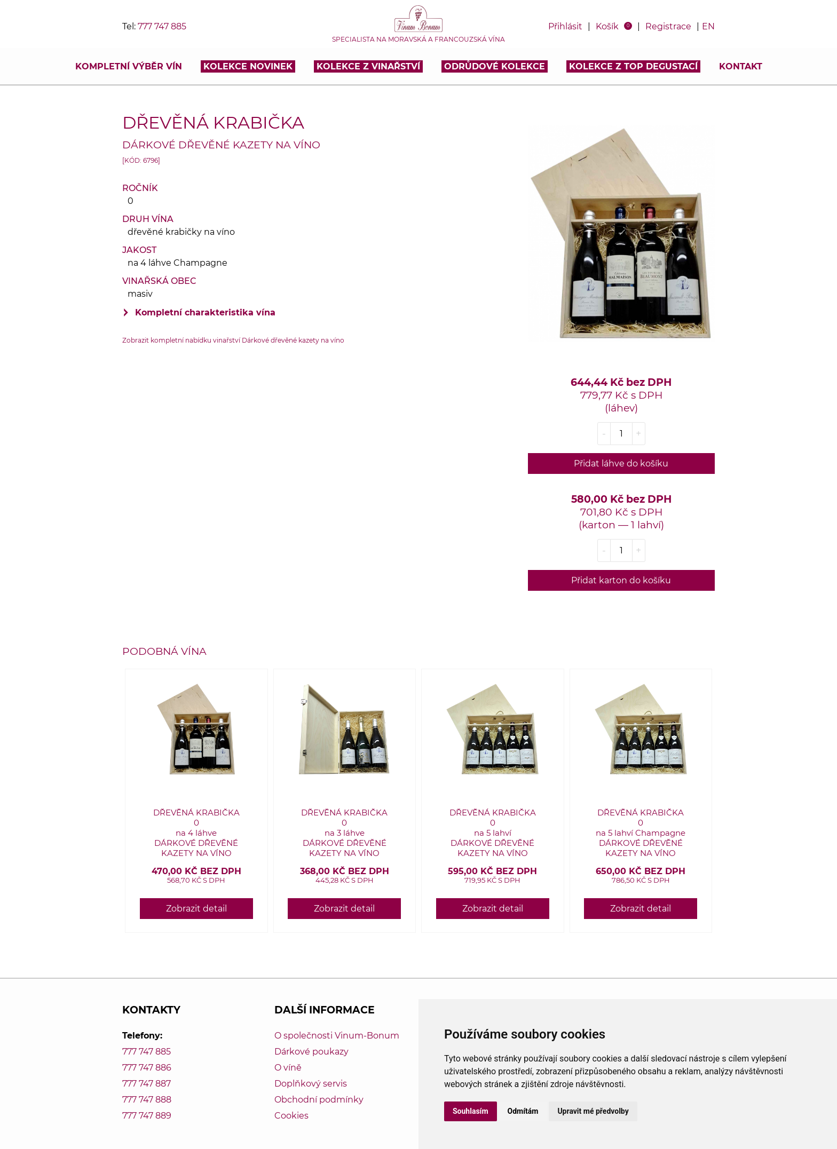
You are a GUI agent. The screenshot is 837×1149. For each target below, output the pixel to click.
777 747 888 (146, 1100)
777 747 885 (162, 26)
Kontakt (740, 66)
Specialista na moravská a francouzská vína (418, 39)
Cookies (291, 1116)
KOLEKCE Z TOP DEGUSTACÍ (633, 66)
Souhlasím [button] (470, 1111)
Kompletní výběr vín (128, 66)
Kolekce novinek (248, 66)
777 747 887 (146, 1084)
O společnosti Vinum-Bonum (336, 1036)
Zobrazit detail (196, 909)
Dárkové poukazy (311, 1052)
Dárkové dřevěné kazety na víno (221, 144)
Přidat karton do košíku (621, 580)
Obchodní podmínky (319, 1100)
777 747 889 (146, 1116)
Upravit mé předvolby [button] (592, 1111)
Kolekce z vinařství (368, 66)
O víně (288, 1068)
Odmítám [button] (523, 1111)
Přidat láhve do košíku (621, 463)
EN (708, 26)
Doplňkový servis (310, 1084)
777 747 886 (146, 1068)
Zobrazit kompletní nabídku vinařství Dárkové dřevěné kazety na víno (233, 340)
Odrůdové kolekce (494, 66)
